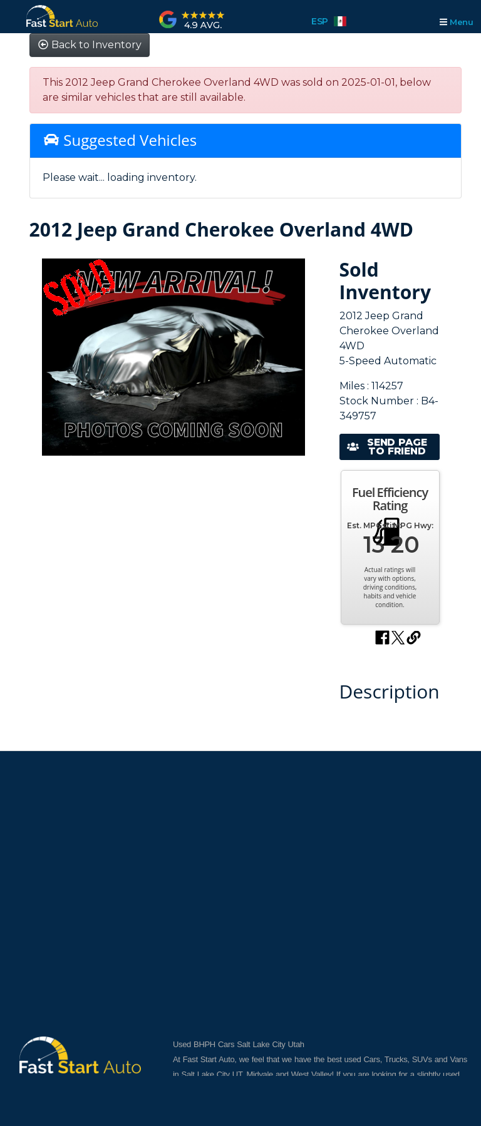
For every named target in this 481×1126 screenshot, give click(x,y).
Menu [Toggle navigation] (456, 22)
